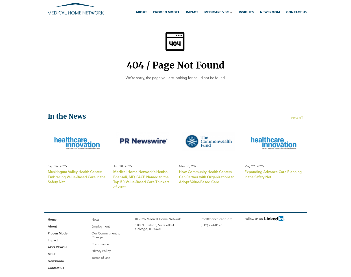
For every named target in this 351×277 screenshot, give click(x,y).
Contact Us (296, 12)
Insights (246, 12)
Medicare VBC (216, 12)
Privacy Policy (101, 251)
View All (296, 118)
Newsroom (270, 12)
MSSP (52, 254)
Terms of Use (101, 258)
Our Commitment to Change (106, 235)
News (95, 219)
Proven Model (166, 12)
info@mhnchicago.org (217, 219)
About (141, 12)
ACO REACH (57, 247)
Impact (192, 12)
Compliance (100, 244)
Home (52, 219)
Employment (101, 226)
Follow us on (264, 218)
